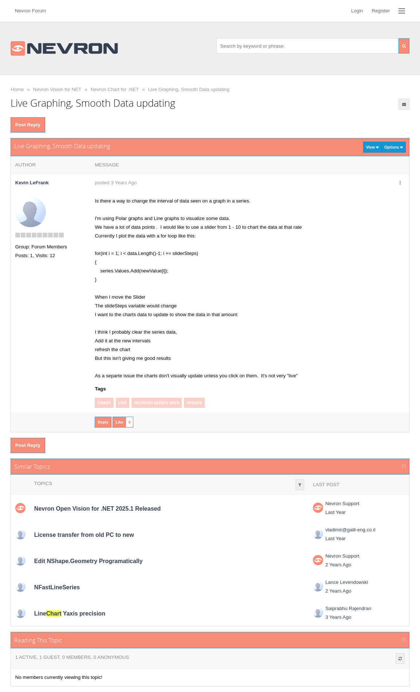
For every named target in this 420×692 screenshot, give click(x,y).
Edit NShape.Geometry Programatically (88, 561)
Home (17, 89)
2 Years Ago (338, 564)
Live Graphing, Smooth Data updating (188, 89)
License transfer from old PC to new (84, 535)
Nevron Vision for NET (57, 89)
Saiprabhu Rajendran (348, 608)
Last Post (326, 484)
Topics (43, 483)
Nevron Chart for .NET (115, 89)
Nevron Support (342, 503)
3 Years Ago (338, 617)
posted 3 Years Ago (116, 182)
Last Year (335, 512)
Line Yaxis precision (69, 613)
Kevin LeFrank (32, 182)
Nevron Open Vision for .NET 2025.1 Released (97, 509)
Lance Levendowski (346, 582)
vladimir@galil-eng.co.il (350, 529)
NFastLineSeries (57, 587)
